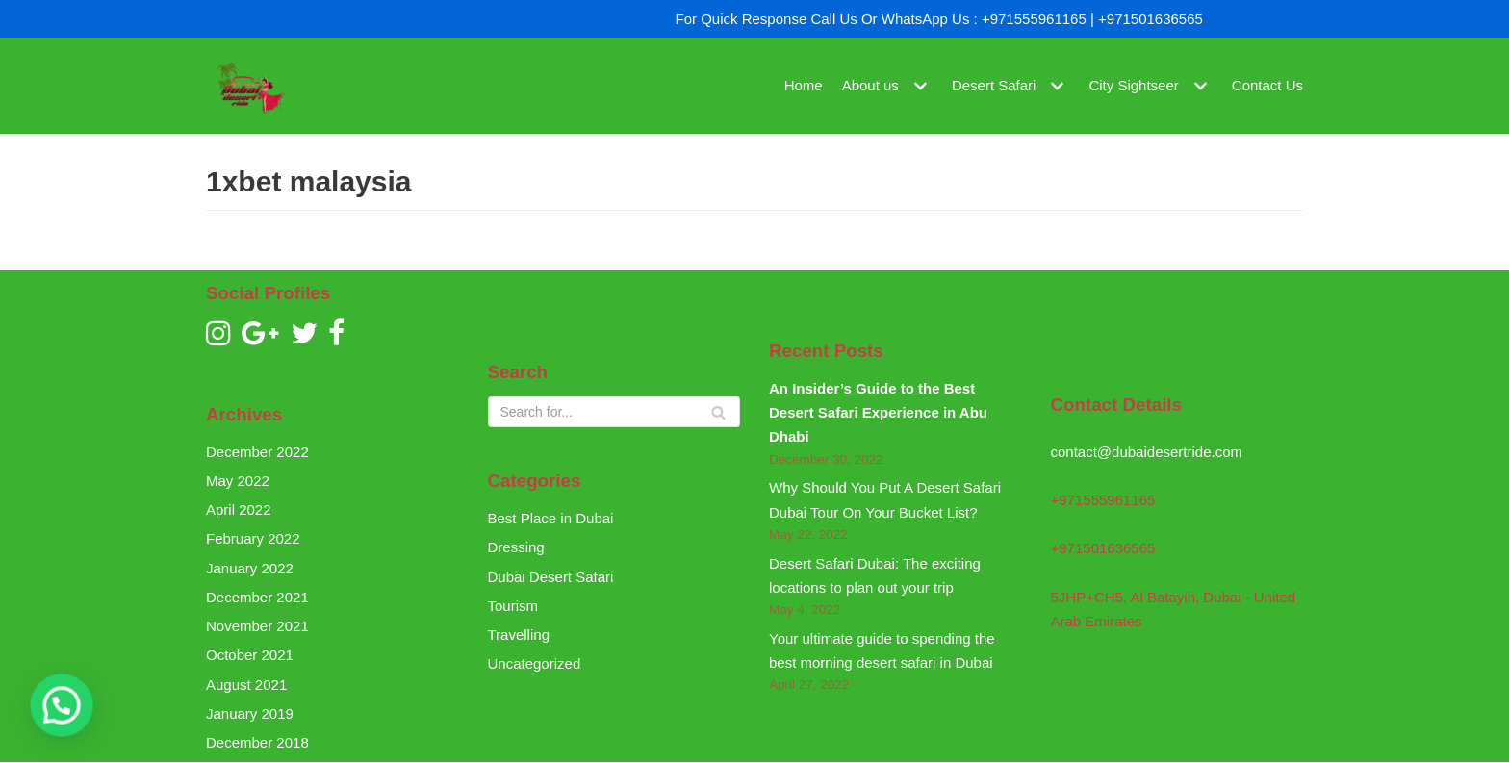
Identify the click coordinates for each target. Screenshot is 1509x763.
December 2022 (257, 452)
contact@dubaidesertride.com (1147, 452)
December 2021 (257, 597)
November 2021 (257, 626)
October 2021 (250, 655)
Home (803, 86)
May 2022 (237, 480)
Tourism (513, 606)
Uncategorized (534, 663)
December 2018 (257, 742)
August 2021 (246, 684)
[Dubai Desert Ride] (249, 86)
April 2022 (238, 509)
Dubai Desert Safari (551, 577)
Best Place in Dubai (551, 518)
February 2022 (253, 538)
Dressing (516, 547)
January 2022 (250, 568)
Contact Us (1267, 86)
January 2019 (250, 713)
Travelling (519, 634)
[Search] (614, 411)
